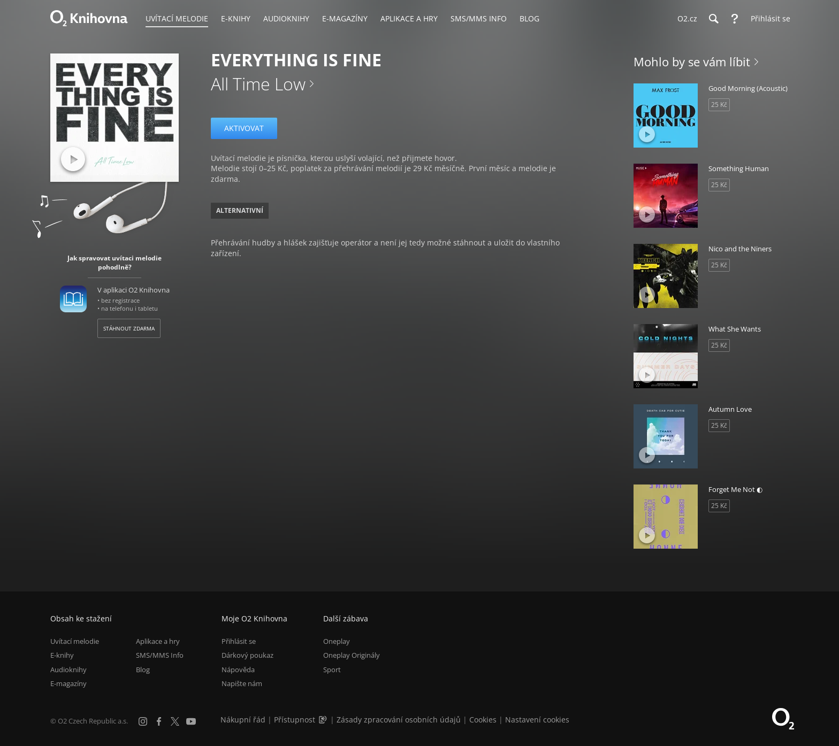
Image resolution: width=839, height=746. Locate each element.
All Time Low (258, 83)
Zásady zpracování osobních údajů (399, 719)
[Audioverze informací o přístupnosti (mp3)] (323, 719)
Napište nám (242, 683)
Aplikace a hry (158, 641)
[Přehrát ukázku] (73, 159)
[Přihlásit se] (767, 18)
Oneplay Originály (351, 655)
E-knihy (62, 655)
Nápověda (238, 669)
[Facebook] (159, 721)
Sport (332, 669)
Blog (143, 669)
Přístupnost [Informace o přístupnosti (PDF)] (294, 719)
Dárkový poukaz (247, 655)
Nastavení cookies (537, 719)
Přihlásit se (239, 641)
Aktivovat (244, 128)
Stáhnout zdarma (129, 328)
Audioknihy (68, 669)
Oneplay (336, 641)
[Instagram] (143, 721)
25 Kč (719, 104)
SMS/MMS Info (160, 655)
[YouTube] (191, 721)
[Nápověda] (734, 18)
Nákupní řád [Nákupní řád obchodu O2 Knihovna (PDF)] (242, 719)
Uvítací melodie (74, 641)
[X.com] (175, 721)
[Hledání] (713, 18)
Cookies (483, 719)
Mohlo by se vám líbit (692, 61)
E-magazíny (68, 683)
